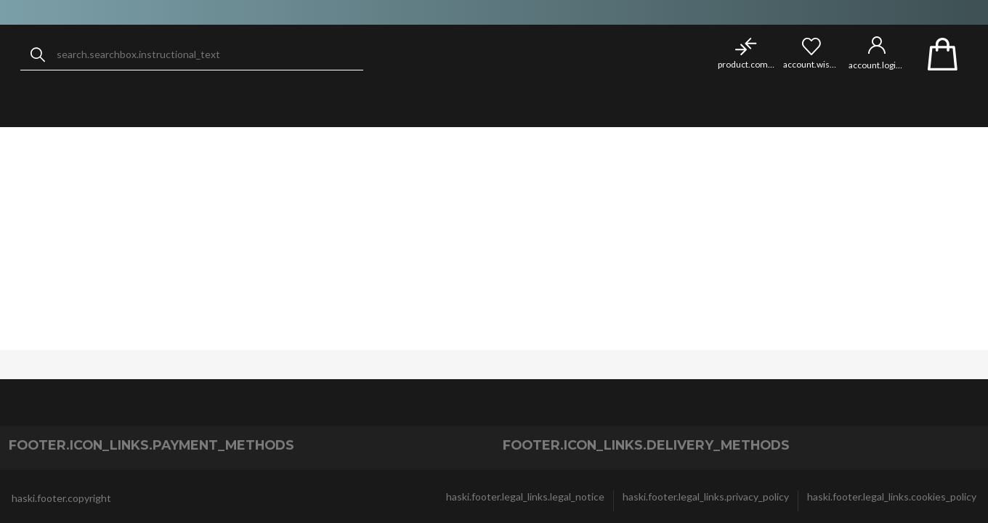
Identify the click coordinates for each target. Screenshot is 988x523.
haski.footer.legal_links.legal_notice (525, 496)
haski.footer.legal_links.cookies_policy (891, 496)
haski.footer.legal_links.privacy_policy (706, 496)
